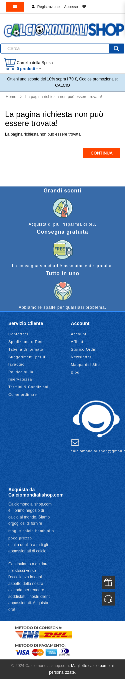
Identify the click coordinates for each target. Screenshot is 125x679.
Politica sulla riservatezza (20, 375)
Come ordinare (22, 394)
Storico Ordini (84, 349)
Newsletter (81, 357)
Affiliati (78, 342)
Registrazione (48, 7)
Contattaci (18, 334)
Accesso (71, 7)
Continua (102, 153)
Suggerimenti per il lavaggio (26, 360)
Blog (75, 372)
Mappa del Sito (85, 365)
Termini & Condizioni (28, 387)
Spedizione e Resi (26, 342)
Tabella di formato (25, 349)
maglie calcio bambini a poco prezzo (31, 534)
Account (79, 334)
